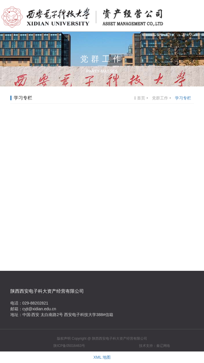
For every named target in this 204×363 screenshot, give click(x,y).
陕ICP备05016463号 (69, 346)
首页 (141, 98)
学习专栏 (183, 98)
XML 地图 (102, 357)
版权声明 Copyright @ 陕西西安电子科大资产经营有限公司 (102, 338)
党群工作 (160, 98)
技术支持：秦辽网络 (154, 346)
